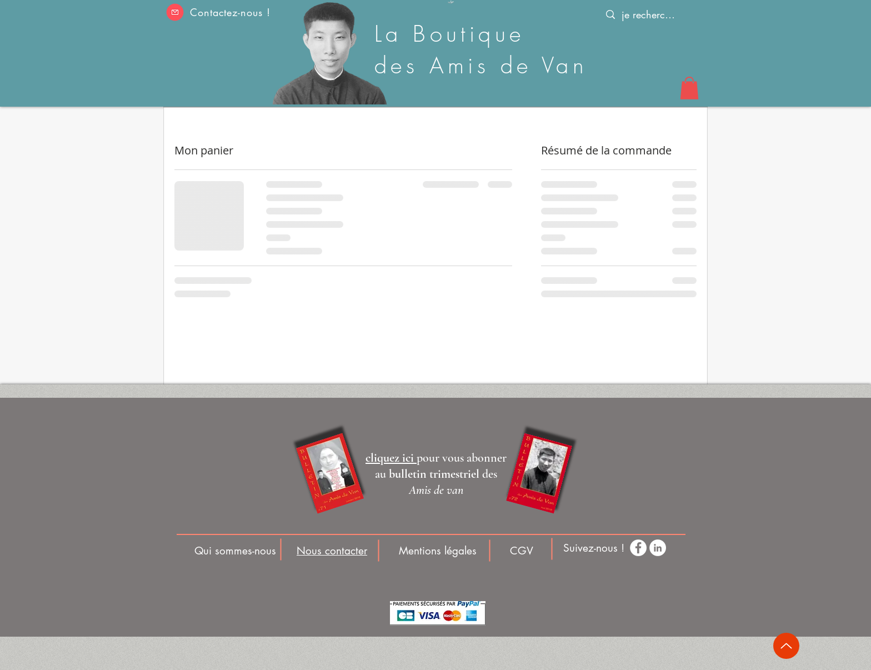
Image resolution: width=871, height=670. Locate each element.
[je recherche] (648, 15)
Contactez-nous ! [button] (230, 12)
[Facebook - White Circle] (638, 547)
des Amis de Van (481, 65)
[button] (174, 12)
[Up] (786, 646)
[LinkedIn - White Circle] (657, 547)
